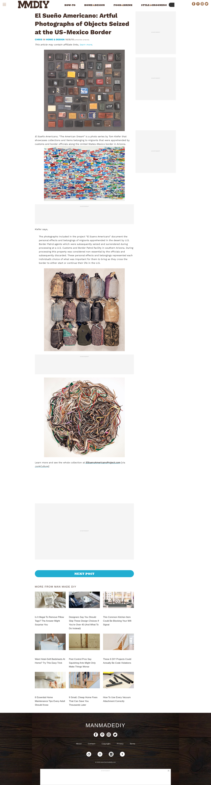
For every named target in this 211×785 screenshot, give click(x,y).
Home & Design (55, 39)
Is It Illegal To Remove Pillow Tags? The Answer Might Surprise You (49, 621)
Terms (132, 744)
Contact (91, 744)
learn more (86, 44)
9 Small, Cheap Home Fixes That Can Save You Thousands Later (83, 701)
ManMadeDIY (105, 725)
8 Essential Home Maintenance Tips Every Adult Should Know (50, 701)
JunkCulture (41, 466)
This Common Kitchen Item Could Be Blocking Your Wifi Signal (117, 621)
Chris (39, 39)
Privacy (120, 744)
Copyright (106, 744)
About (79, 744)
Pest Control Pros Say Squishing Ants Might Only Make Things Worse (82, 663)
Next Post (84, 573)
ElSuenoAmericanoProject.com (102, 462)
